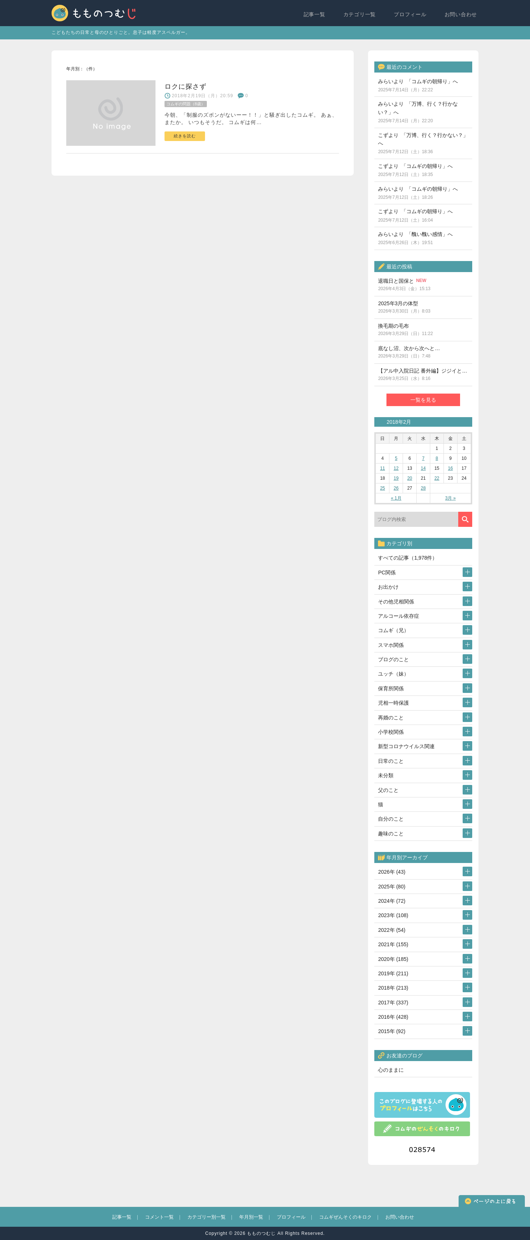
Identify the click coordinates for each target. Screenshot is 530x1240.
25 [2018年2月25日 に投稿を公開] (382, 488)
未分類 (385, 775)
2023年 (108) (393, 915)
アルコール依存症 (398, 616)
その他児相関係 (396, 602)
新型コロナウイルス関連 (406, 746)
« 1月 (396, 498)
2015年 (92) (391, 1031)
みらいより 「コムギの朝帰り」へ (418, 85)
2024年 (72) (391, 901)
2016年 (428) (393, 1017)
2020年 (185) (393, 959)
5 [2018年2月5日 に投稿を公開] (396, 458)
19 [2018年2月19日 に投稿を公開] (396, 478)
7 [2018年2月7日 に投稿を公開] (423, 458)
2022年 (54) (391, 930)
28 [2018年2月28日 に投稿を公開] (423, 488)
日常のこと (391, 761)
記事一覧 (316, 13)
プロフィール (411, 13)
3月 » (450, 498)
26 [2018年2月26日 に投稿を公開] (396, 488)
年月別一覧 (251, 1217)
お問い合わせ (461, 13)
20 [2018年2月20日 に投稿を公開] (409, 478)
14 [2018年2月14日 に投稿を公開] (423, 468)
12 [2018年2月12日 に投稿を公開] (396, 468)
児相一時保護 (393, 703)
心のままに (391, 1070)
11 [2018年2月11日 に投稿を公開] (382, 468)
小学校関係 (391, 732)
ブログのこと (393, 659)
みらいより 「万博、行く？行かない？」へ (418, 112)
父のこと (388, 790)
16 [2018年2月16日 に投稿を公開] (450, 468)
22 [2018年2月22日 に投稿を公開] (436, 478)
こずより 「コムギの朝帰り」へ (415, 170)
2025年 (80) (391, 887)
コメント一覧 (159, 1217)
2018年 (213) (393, 988)
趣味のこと (391, 833)
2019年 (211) (393, 973)
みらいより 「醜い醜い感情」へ (415, 238)
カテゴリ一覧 (361, 13)
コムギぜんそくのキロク (345, 1217)
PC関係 (386, 572)
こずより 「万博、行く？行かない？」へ (423, 143)
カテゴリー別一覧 (206, 1217)
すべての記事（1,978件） (407, 558)
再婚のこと (391, 718)
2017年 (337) (393, 1002)
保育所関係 (391, 688)
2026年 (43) (391, 872)
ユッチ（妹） (393, 674)
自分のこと (391, 819)
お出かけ (388, 587)
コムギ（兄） (393, 630)
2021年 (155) (393, 944)
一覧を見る (423, 400)
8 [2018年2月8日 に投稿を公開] (437, 458)
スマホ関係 (391, 645)
